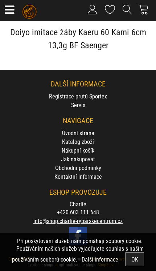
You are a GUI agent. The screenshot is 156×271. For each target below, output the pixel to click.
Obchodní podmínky (78, 167)
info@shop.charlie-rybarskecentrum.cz (78, 221)
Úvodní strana (78, 133)
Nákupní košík (78, 150)
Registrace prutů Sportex (78, 96)
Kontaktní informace (78, 176)
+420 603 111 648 (78, 212)
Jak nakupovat (78, 159)
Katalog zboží (78, 141)
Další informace (100, 259)
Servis (78, 105)
